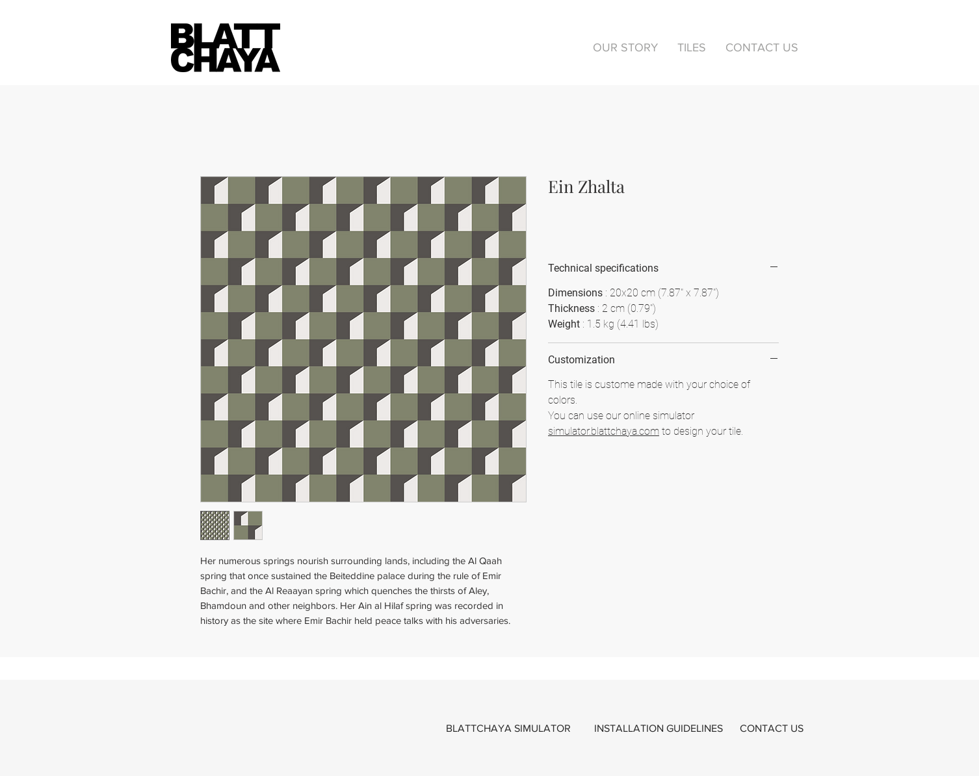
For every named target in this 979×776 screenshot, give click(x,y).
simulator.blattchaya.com (603, 431)
